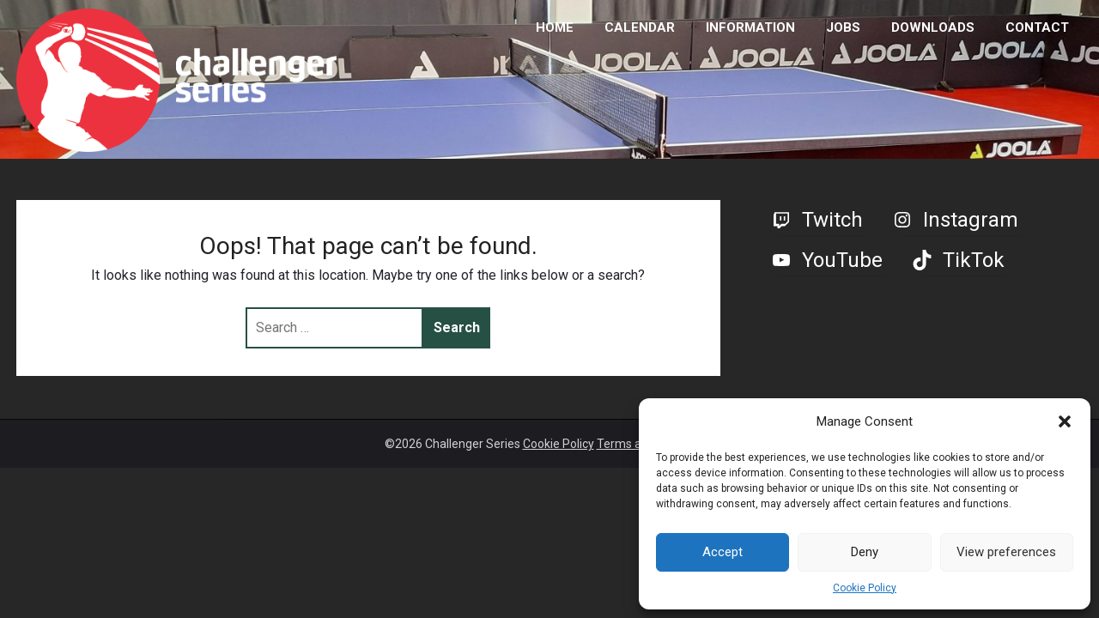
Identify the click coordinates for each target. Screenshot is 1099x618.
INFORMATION (750, 27)
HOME (555, 27)
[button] (1064, 421)
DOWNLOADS (933, 27)
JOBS (843, 27)
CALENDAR (639, 27)
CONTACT (1037, 27)
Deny (864, 552)
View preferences (1006, 552)
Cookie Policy (864, 588)
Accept (722, 552)
